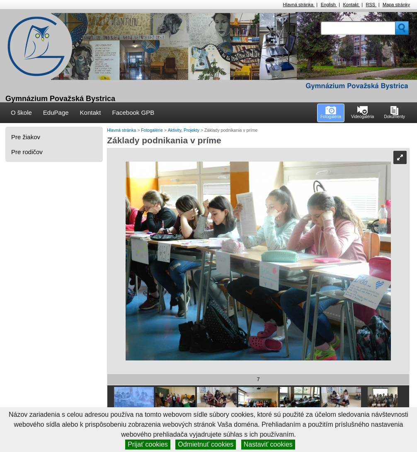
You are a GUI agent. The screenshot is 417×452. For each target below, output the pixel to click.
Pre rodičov (27, 151)
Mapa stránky (396, 4)
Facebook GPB (133, 112)
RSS (371, 4)
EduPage (56, 112)
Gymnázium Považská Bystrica (60, 98)
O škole (21, 112)
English (329, 4)
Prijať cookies (148, 444)
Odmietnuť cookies (205, 444)
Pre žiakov (25, 136)
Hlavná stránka (299, 4)
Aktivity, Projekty (184, 130)
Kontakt (351, 4)
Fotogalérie (152, 130)
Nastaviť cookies (268, 444)
